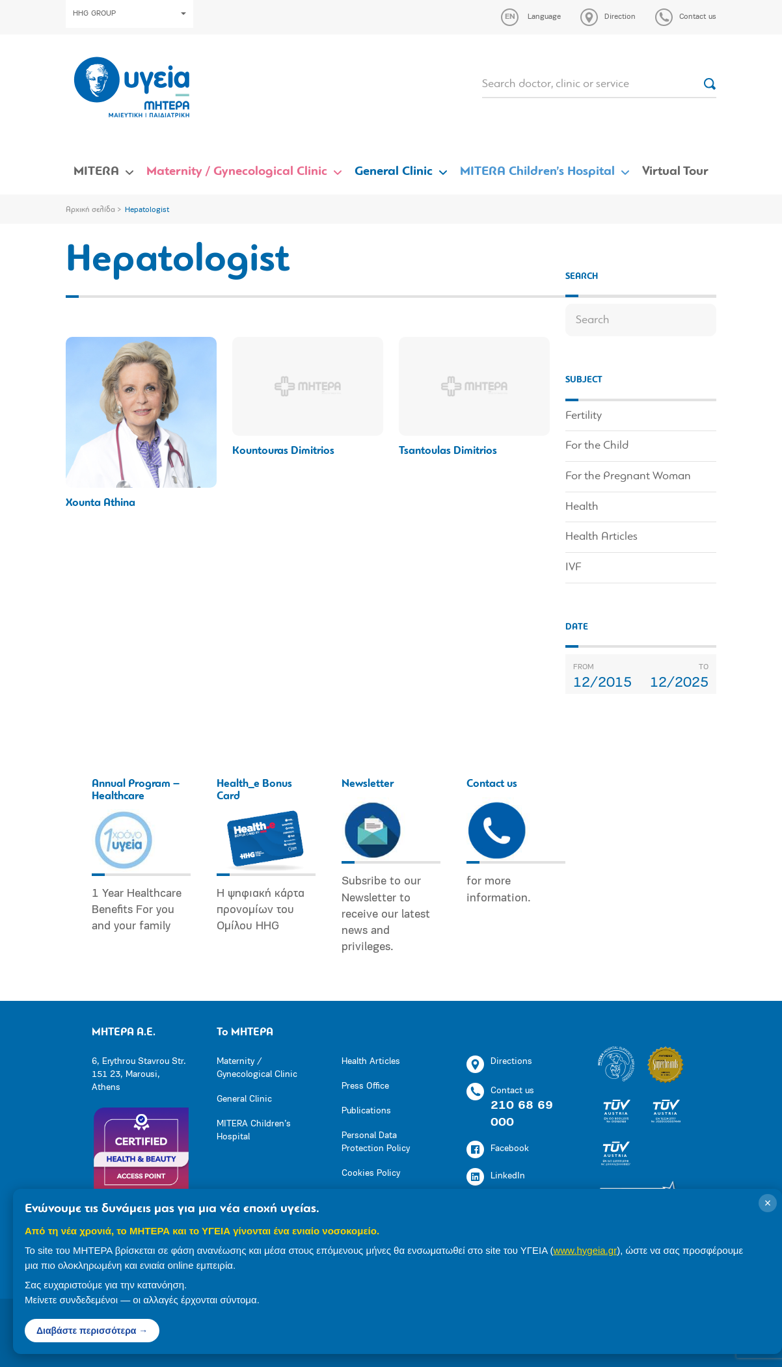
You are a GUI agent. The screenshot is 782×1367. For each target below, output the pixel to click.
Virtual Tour (675, 171)
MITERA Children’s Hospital (537, 171)
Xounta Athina (100, 503)
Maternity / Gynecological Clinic (236, 171)
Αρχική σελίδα (90, 210)
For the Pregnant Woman (628, 476)
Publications (366, 1111)
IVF (573, 567)
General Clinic (394, 171)
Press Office (365, 1086)
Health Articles (601, 537)
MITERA (96, 171)
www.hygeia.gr (585, 1250)
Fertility (583, 416)
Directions (499, 1064)
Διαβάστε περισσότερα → (92, 1330)
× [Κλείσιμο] (768, 1203)
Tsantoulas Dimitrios (448, 451)
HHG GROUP (129, 14)
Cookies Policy (371, 1173)
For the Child (596, 446)
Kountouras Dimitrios (283, 451)
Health (582, 507)
